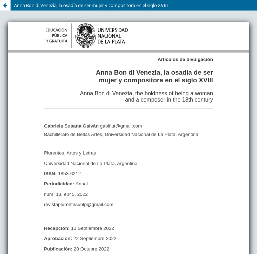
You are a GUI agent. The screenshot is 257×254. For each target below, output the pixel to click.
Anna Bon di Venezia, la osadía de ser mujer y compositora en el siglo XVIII (91, 5)
